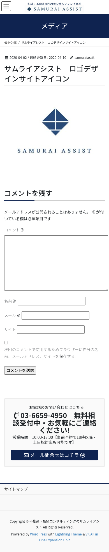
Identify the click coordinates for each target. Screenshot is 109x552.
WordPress (38, 534)
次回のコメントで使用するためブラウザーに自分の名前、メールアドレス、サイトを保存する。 (51, 353)
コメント (14, 230)
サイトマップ (16, 489)
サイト (10, 329)
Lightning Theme (68, 534)
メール (12, 315)
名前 (10, 301)
